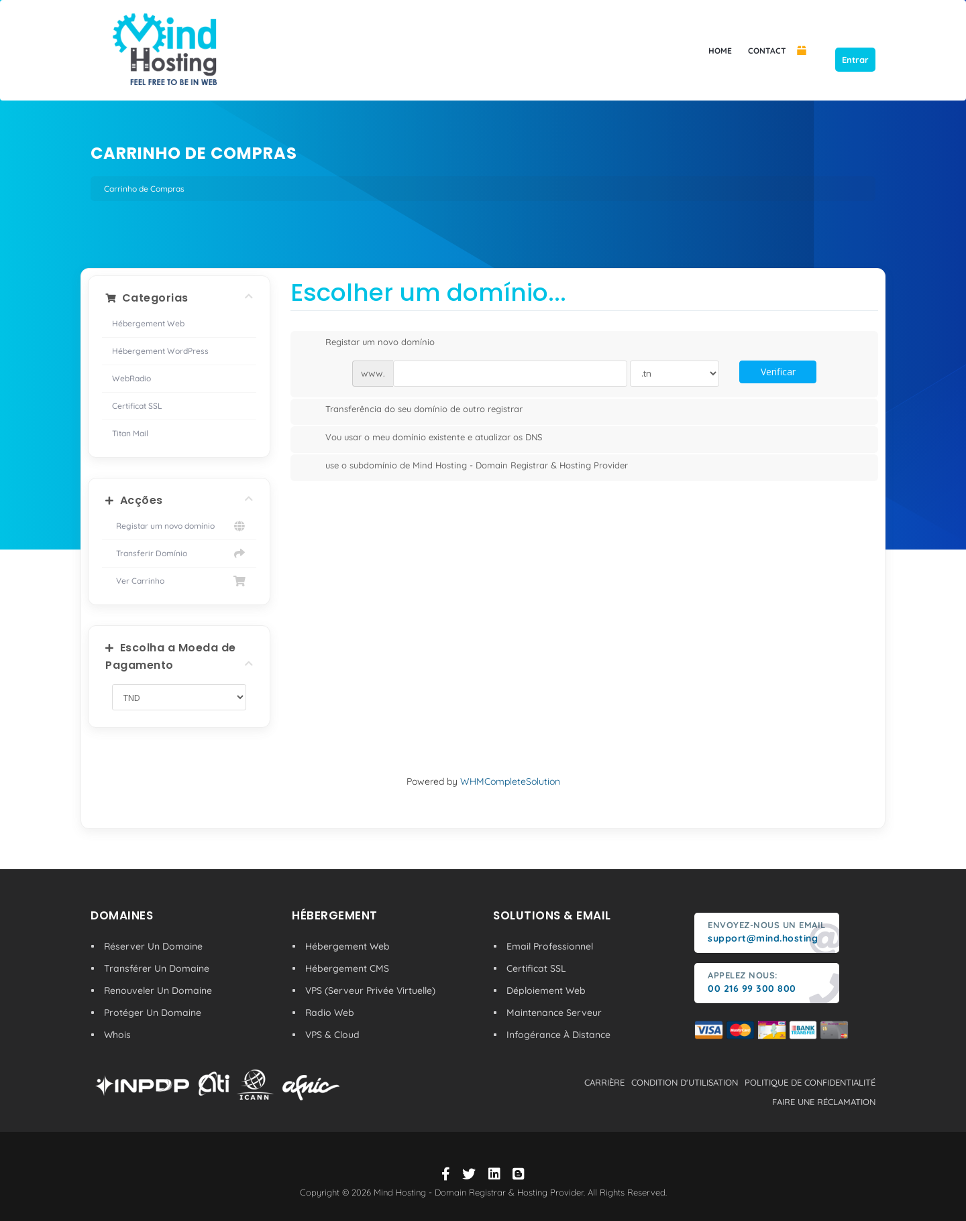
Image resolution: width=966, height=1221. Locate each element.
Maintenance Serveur (554, 1013)
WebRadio (131, 378)
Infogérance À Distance (558, 1035)
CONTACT (767, 51)
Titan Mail (130, 433)
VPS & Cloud (332, 1035)
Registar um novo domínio (179, 526)
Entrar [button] (855, 59)
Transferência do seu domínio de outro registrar (413, 410)
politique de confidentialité (810, 1082)
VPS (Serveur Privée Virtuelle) (370, 990)
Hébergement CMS (347, 968)
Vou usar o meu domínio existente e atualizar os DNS (423, 438)
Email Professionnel (549, 946)
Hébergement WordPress (160, 351)
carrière (604, 1082)
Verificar (778, 371)
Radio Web (329, 1013)
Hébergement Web (148, 323)
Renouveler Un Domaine (158, 990)
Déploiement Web (546, 990)
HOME (720, 51)
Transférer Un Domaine (156, 968)
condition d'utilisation (684, 1082)
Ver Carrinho (179, 581)
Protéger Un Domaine (152, 1013)
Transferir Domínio (179, 553)
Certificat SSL (137, 406)
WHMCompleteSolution (510, 781)
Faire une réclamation (823, 1101)
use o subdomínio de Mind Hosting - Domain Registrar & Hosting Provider (466, 466)
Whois (117, 1035)
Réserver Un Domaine (153, 946)
